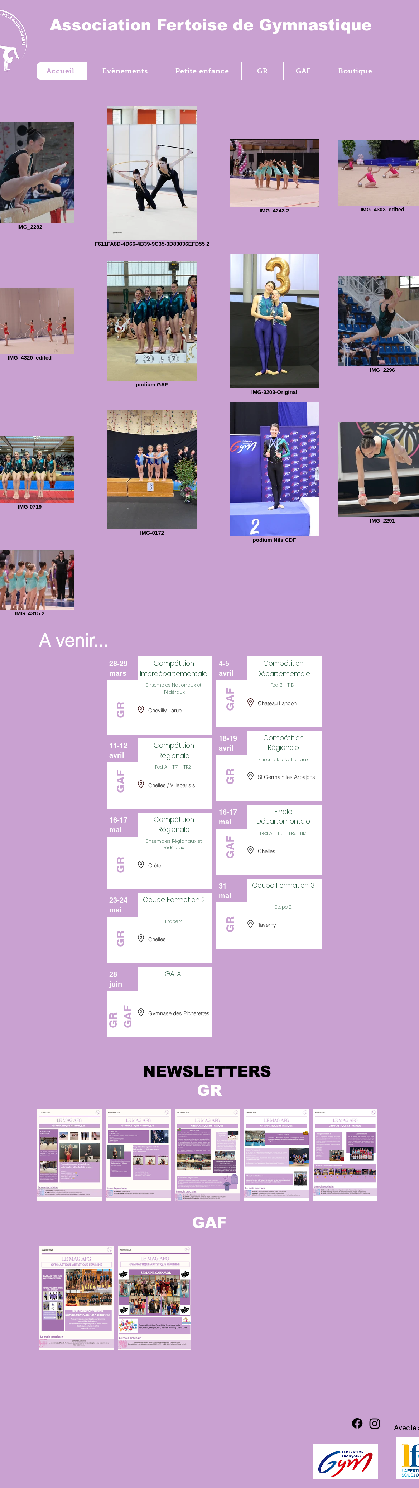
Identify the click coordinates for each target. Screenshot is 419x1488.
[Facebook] (357, 1423)
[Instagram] (375, 1423)
